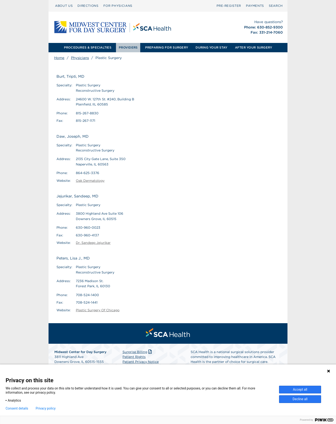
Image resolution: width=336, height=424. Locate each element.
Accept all (300, 389)
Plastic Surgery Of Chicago (97, 310)
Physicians (80, 58)
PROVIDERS (128, 47)
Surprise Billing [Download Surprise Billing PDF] (137, 352)
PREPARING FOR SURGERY (166, 47)
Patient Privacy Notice (140, 362)
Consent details (17, 408)
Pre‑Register (229, 5)
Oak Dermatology (90, 180)
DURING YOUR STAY (211, 47)
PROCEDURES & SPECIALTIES (87, 47)
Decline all (300, 399)
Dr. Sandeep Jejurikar (93, 243)
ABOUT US (64, 5)
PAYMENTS (255, 5)
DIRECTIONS (87, 5)
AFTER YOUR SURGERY (253, 47)
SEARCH (276, 5)
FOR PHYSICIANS (117, 5)
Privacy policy (46, 408)
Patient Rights (134, 357)
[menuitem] (63, 6)
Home (59, 58)
